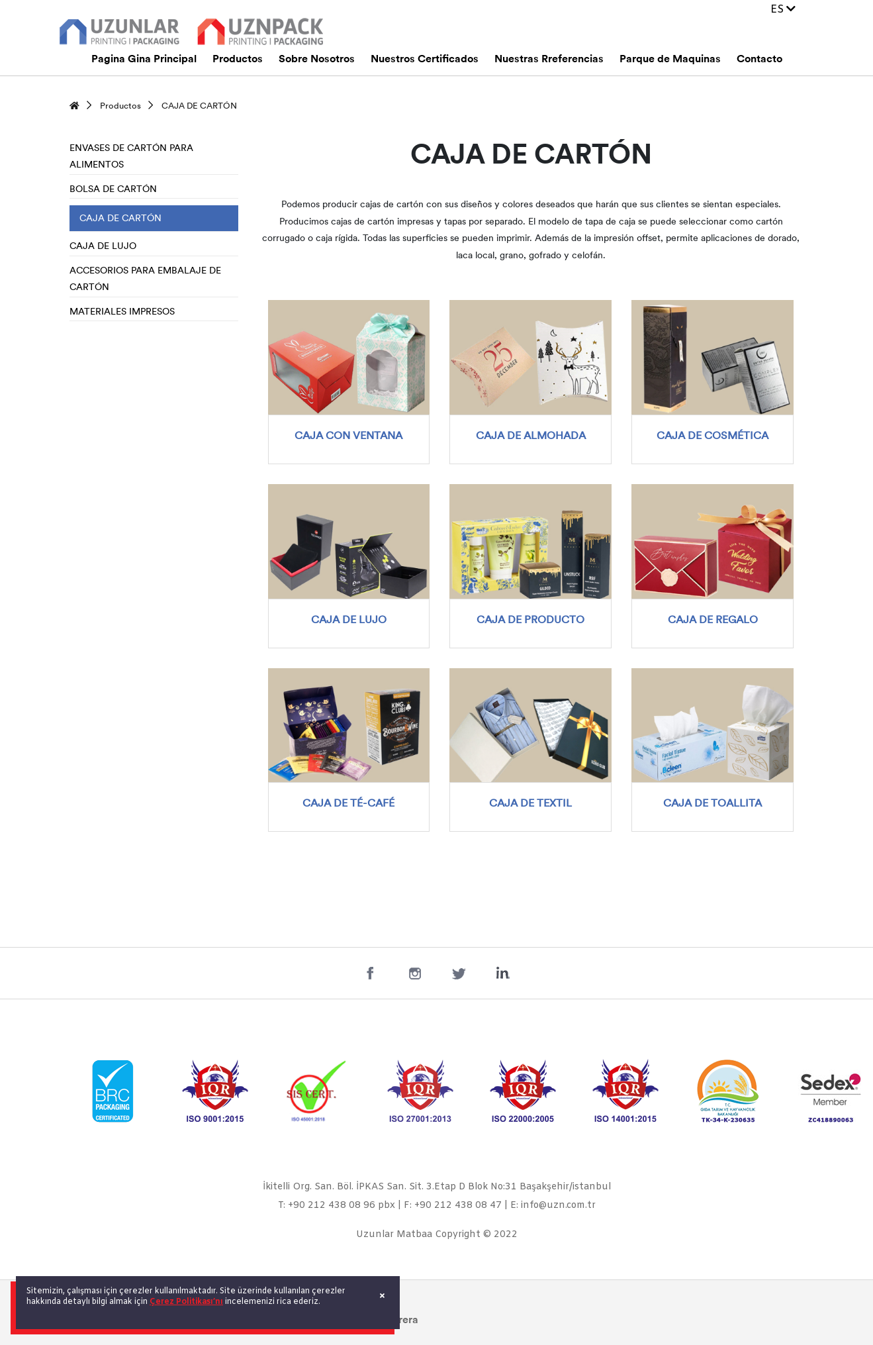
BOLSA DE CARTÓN (113, 190)
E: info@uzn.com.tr (553, 1205)
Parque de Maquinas (670, 59)
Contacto (759, 59)
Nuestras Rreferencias (549, 59)
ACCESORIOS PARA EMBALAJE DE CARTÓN (145, 279)
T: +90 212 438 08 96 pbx (336, 1205)
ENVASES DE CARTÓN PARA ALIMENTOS (131, 157)
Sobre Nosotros (317, 59)
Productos (237, 59)
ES (783, 10)
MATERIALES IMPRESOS (122, 312)
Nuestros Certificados (425, 59)
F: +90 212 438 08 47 (453, 1205)
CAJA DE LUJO (102, 247)
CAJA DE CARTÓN (199, 106)
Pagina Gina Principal (144, 59)
